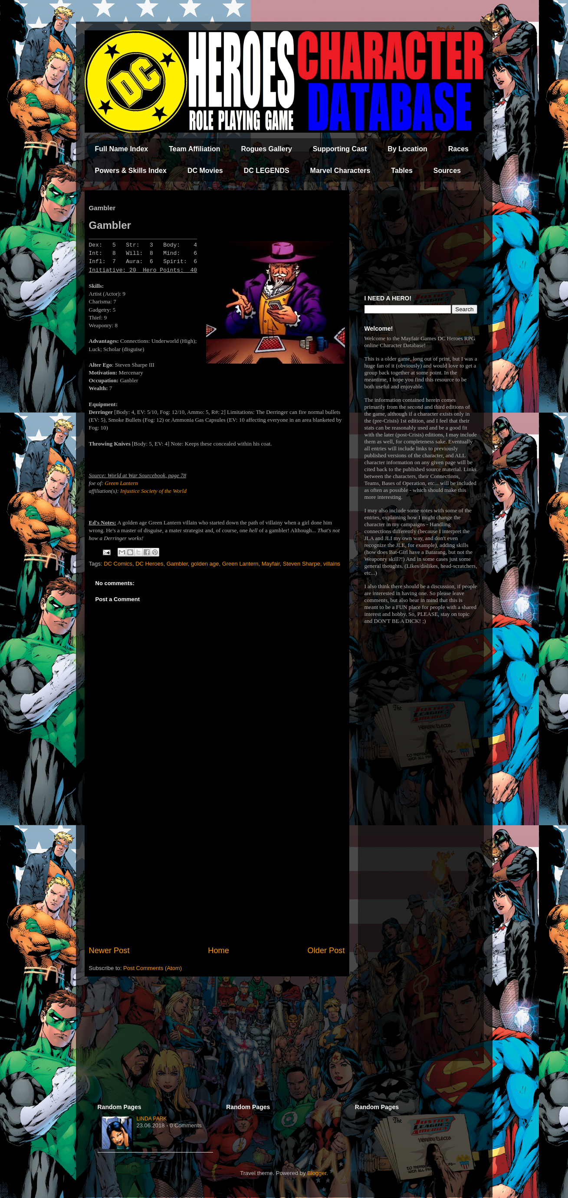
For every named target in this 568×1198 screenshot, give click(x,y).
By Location (407, 149)
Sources (447, 170)
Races (458, 149)
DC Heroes (149, 563)
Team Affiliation (194, 149)
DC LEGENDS (266, 170)
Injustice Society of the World (153, 491)
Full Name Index (121, 149)
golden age (205, 563)
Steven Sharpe (301, 563)
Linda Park (152, 1119)
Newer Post (109, 950)
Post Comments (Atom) (152, 968)
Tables (402, 170)
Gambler (177, 563)
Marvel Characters (340, 170)
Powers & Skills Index (131, 170)
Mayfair (271, 563)
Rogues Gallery (266, 149)
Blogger (316, 1173)
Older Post (326, 950)
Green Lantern (121, 483)
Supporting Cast (340, 149)
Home (218, 950)
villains (331, 563)
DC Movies (205, 170)
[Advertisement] (217, 873)
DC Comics (118, 563)
